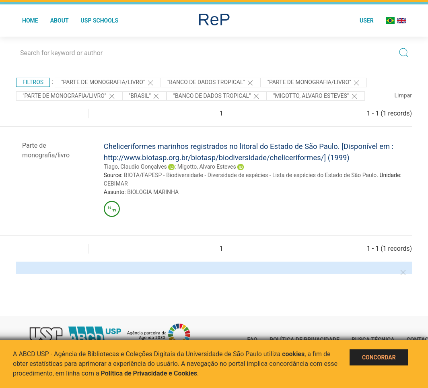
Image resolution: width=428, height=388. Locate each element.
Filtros (33, 82)
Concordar (379, 357)
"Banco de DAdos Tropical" (211, 83)
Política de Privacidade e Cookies (149, 373)
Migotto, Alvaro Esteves (206, 166)
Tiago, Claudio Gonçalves (135, 166)
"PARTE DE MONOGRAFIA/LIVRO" (107, 83)
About (59, 20)
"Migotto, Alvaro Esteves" (315, 96)
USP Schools (100, 20)
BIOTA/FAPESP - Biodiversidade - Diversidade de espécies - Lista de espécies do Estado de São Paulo (250, 175)
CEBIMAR (116, 183)
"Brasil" (144, 96)
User (367, 20)
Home (30, 20)
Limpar (403, 95)
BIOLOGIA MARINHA (153, 192)
